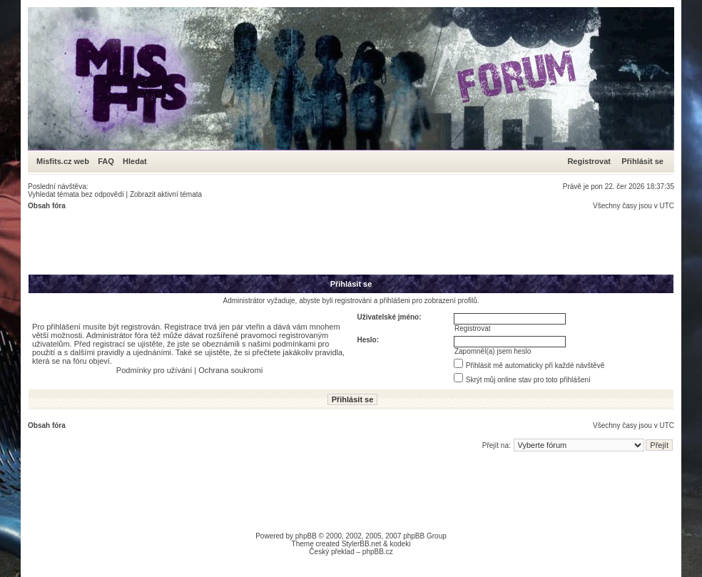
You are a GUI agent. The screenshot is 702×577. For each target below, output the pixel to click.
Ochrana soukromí (230, 370)
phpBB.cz (377, 552)
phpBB (306, 536)
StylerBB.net (362, 544)
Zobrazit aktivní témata (166, 194)
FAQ (106, 161)
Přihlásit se (642, 161)
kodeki (400, 544)
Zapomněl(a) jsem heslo (492, 351)
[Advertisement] (287, 242)
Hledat (135, 161)
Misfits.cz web (66, 161)
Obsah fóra (47, 206)
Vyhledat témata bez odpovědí (76, 194)
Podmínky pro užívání (154, 370)
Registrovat (589, 161)
